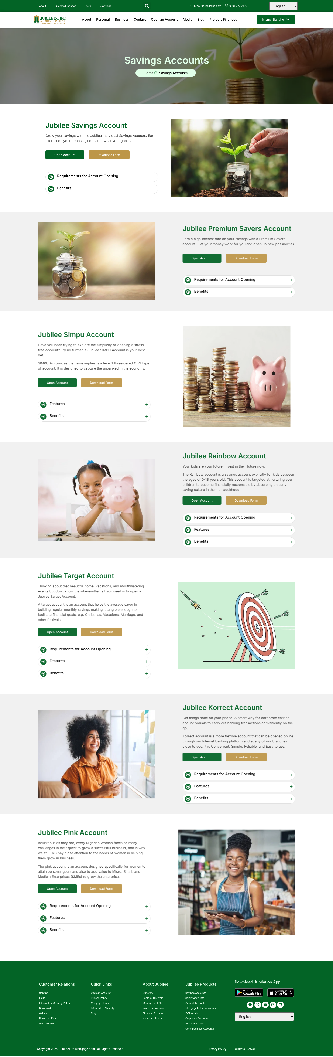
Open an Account (164, 19)
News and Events (49, 1019)
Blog (201, 19)
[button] (147, 6)
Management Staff (153, 1004)
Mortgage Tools (100, 1004)
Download (105, 5)
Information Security (102, 1009)
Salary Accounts (194, 998)
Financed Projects (153, 1014)
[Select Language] (283, 6)
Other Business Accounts (199, 1029)
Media (187, 19)
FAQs (88, 5)
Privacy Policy (99, 998)
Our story (148, 993)
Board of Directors (153, 998)
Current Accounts (195, 1004)
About (42, 5)
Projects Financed (65, 5)
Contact (140, 19)
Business (122, 19)
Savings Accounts (195, 993)
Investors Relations (153, 1009)
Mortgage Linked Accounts (200, 1009)
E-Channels (191, 1014)
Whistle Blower (47, 1024)
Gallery (43, 1014)
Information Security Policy (54, 1004)
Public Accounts (194, 1024)
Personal (103, 19)
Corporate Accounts (196, 1019)
